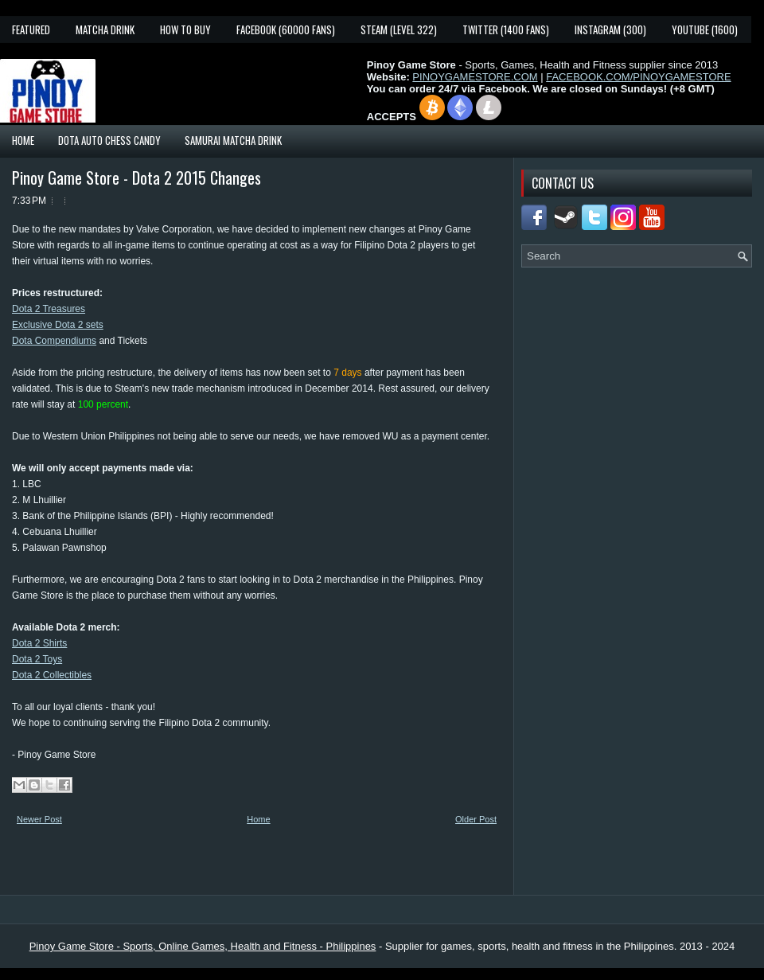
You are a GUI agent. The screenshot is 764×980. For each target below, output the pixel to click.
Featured (31, 29)
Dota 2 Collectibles (52, 675)
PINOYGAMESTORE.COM (474, 77)
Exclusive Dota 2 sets (57, 324)
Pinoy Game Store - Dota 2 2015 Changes (136, 177)
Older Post (476, 819)
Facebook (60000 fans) (285, 29)
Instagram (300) (610, 29)
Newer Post (39, 819)
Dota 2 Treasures (48, 308)
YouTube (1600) (705, 29)
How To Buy (185, 29)
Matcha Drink (105, 29)
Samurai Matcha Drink (233, 140)
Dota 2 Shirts (39, 643)
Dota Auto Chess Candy (109, 140)
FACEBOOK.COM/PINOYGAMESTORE (638, 77)
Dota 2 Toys (37, 659)
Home (23, 140)
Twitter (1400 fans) (505, 29)
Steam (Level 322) (399, 29)
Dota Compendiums (54, 340)
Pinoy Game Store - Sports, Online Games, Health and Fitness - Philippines (202, 946)
